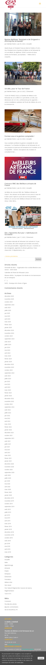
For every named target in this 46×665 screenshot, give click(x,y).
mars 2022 (8, 424)
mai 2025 (7, 316)
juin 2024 (7, 347)
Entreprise (8, 574)
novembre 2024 (9, 333)
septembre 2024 (9, 339)
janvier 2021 (8, 461)
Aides (6, 562)
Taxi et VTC (8, 593)
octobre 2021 (9, 435)
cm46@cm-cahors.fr (14, 644)
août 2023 (8, 376)
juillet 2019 (8, 512)
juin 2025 (7, 313)
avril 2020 (7, 487)
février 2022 (8, 427)
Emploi (7, 571)
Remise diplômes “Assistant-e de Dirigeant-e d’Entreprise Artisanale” (22, 40)
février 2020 (8, 492)
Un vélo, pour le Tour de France (17, 88)
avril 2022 (7, 421)
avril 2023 (7, 387)
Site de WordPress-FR (11, 610)
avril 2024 (7, 353)
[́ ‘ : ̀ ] (6, 280)
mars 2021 (8, 455)
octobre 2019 (9, 503)
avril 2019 (7, 521)
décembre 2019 (9, 498)
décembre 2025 (9, 296)
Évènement (30, 91)
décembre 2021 (9, 432)
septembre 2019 (9, 506)
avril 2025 (7, 319)
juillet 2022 (8, 413)
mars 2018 (8, 552)
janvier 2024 (8, 361)
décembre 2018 (9, 532)
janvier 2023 (8, 396)
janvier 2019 (8, 529)
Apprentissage (9, 565)
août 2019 (8, 509)
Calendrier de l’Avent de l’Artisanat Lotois (17, 272)
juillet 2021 (8, 444)
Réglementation (9, 591)
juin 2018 (7, 543)
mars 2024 (8, 356)
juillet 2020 (8, 478)
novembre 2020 (9, 467)
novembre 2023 (9, 367)
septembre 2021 (9, 438)
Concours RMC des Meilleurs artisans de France (20, 184)
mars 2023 (8, 390)
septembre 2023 (9, 373)
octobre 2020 (9, 469)
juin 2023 (7, 381)
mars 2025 (8, 322)
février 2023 (8, 393)
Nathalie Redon (11, 44)
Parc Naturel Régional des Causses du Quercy (18, 588)
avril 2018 (7, 549)
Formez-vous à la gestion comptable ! (19, 136)
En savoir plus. (19, 662)
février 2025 (8, 324)
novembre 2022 (9, 401)
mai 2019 (7, 518)
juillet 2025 (8, 310)
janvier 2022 (8, 430)
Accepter (40, 658)
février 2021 (8, 458)
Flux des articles (11, 604)
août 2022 (8, 410)
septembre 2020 (9, 472)
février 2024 (8, 359)
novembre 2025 (9, 299)
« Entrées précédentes (11, 256)
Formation (8, 579)
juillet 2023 (8, 378)
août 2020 (8, 475)
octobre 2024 (9, 336)
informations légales (28, 649)
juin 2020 (7, 481)
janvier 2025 (8, 327)
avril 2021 (7, 452)
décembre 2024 (9, 330)
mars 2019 (8, 523)
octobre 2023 (9, 370)
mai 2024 (7, 350)
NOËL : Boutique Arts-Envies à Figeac (16, 283)
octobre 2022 (9, 404)
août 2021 (8, 441)
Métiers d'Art (8, 582)
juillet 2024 (8, 344)
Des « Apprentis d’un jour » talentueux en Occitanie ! (21, 234)
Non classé (8, 585)
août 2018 (8, 541)
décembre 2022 (9, 398)
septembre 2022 (9, 407)
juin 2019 (7, 515)
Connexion (8, 601)
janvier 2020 (8, 495)
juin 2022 (7, 415)
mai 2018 (7, 546)
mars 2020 (8, 489)
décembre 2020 (9, 464)
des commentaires (11, 607)
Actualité (29, 44)
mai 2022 (7, 418)
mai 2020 (7, 484)
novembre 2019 (9, 501)
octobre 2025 (9, 302)
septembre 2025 (9, 305)
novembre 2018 (9, 535)
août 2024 (8, 342)
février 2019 (8, 526)
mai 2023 (7, 384)
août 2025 (8, 307)
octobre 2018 (9, 538)
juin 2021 (7, 447)
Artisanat (7, 568)
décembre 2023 (9, 364)
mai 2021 (7, 450)
